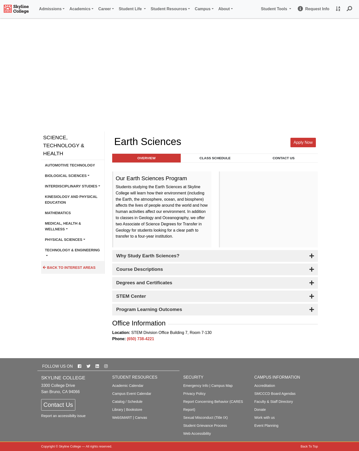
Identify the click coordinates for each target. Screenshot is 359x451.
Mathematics (58, 213)
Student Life (131, 9)
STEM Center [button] (131, 296)
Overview (146, 158)
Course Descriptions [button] (139, 269)
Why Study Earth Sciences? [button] (148, 255)
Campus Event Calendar (131, 394)
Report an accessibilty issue (63, 416)
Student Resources (169, 9)
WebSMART (122, 418)
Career (104, 9)
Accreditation (264, 386)
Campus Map (222, 386)
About (224, 9)
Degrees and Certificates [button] (144, 282)
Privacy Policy (194, 394)
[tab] (215, 256)
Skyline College (70, 446)
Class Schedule (215, 158)
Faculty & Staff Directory (273, 402)
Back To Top (309, 446)
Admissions (50, 9)
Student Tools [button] (277, 8)
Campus (202, 9)
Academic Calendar (128, 386)
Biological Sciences (66, 176)
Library (117, 410)
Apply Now (303, 142)
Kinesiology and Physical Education (71, 199)
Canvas (141, 418)
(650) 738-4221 (140, 339)
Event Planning (266, 426)
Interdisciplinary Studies (71, 186)
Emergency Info (195, 386)
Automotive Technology (70, 165)
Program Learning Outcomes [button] (149, 309)
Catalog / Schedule (127, 402)
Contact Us (283, 158)
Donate (260, 410)
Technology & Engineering (72, 250)
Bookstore (134, 410)
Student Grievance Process (205, 426)
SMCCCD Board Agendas (275, 394)
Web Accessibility (197, 434)
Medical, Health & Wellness (63, 226)
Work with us (264, 418)
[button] (349, 9)
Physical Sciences (63, 240)
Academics (80, 9)
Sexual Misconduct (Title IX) (205, 418)
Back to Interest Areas (69, 268)
